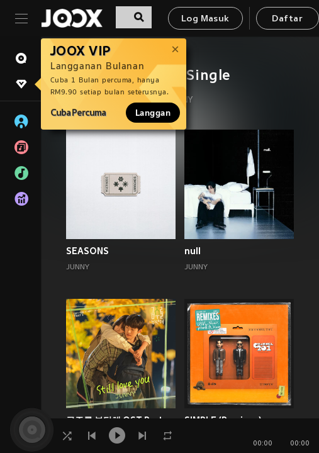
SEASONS (87, 251)
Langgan (153, 113)
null (192, 251)
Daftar (287, 19)
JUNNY (77, 267)
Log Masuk (205, 19)
